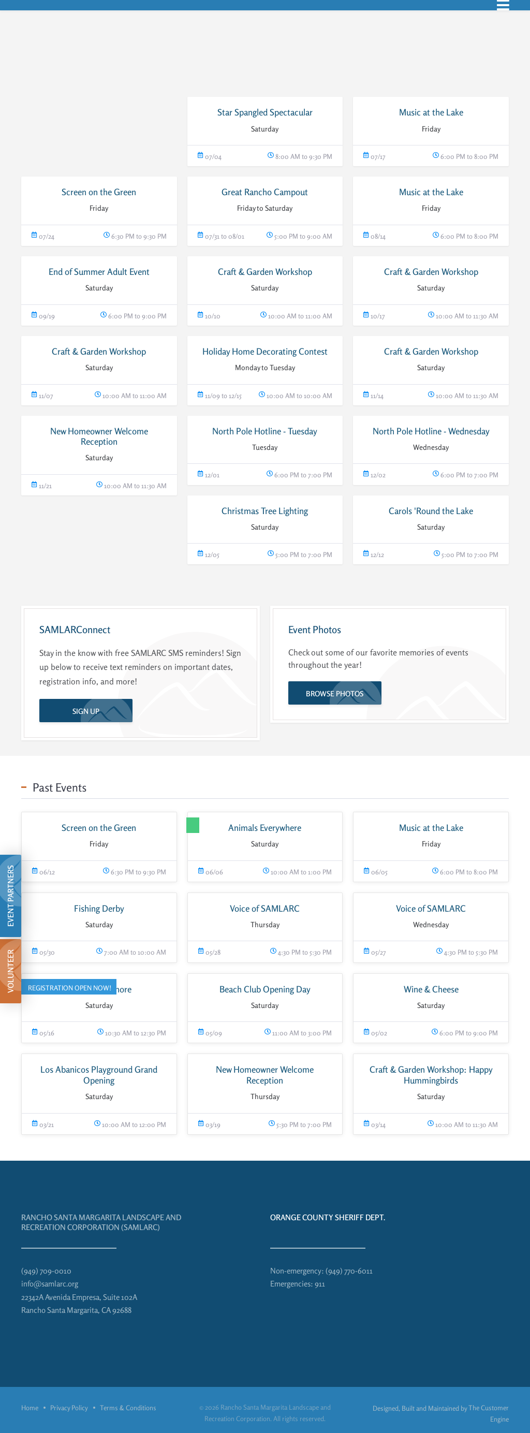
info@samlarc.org (49, 1284)
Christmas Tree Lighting (265, 510)
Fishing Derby (99, 908)
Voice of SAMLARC (265, 908)
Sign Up (85, 711)
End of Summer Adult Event (99, 271)
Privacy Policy (69, 1407)
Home (29, 1407)
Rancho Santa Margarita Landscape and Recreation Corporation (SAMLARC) (101, 1222)
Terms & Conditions (128, 1407)
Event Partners (11, 896)
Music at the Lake (431, 112)
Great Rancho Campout (265, 191)
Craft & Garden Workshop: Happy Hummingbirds (431, 1074)
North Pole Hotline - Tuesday (264, 431)
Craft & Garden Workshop (265, 271)
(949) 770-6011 (349, 1271)
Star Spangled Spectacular (265, 112)
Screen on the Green (99, 191)
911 (320, 1284)
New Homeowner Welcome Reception (99, 436)
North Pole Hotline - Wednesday (431, 431)
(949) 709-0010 (46, 1271)
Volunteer (11, 971)
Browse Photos (334, 693)
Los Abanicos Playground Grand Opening (98, 1074)
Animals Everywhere (264, 827)
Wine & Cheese (431, 989)
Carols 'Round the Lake (431, 510)
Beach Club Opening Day (265, 989)
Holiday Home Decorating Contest (265, 351)
